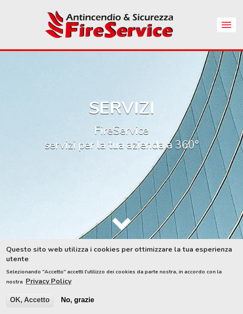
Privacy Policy (48, 285)
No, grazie (77, 304)
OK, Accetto (30, 304)
